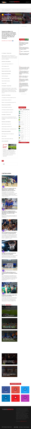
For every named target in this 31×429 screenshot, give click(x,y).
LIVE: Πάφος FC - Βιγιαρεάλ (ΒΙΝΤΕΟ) (5, 146)
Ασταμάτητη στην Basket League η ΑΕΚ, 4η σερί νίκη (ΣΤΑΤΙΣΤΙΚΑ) (9, 295)
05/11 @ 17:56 (4, 359)
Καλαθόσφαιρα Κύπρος (8, 9)
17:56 (19, 70)
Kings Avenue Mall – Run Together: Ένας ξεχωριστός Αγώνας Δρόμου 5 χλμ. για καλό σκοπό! (23, 80)
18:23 (19, 52)
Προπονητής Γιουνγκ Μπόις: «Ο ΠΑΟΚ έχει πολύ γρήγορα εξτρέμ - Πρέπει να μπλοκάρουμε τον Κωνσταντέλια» (24, 68)
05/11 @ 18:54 (4, 337)
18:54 (19, 41)
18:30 (19, 50)
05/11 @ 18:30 (4, 314)
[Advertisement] (8, 348)
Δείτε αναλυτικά (23, 142)
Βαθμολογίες (22, 107)
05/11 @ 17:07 (4, 325)
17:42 (19, 75)
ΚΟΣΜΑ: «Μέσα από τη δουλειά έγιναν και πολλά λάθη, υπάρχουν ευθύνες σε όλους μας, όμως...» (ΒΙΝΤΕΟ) (9, 374)
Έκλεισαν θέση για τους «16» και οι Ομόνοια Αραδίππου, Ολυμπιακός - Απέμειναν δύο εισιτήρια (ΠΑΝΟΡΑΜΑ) (9, 339)
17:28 (19, 78)
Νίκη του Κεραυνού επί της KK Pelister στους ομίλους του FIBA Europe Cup (9, 233)
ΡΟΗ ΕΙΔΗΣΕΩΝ (23, 39)
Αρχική (3, 9)
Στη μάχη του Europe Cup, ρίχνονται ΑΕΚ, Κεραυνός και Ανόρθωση (9, 254)
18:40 (19, 46)
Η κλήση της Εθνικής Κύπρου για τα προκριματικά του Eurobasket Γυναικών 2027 (9, 273)
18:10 (19, 66)
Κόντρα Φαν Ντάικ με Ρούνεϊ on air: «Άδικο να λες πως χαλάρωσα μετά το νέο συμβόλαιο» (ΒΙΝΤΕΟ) (24, 48)
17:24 (19, 82)
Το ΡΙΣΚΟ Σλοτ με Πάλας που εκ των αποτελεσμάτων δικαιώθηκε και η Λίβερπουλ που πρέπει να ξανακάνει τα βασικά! (9, 362)
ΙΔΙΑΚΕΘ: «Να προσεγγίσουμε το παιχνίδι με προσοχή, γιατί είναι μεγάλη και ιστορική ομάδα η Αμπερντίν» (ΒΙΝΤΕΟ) (9, 327)
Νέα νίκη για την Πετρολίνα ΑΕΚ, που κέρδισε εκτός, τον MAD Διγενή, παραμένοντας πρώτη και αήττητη (9, 189)
